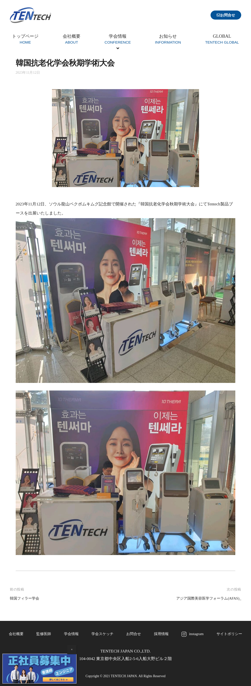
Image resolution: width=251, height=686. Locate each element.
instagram (195, 633)
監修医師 (43, 633)
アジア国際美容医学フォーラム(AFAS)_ (204, 598)
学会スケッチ (101, 633)
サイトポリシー (228, 633)
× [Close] (72, 649)
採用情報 (160, 633)
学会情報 (70, 633)
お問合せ (133, 633)
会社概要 (16, 633)
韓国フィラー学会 (26, 598)
